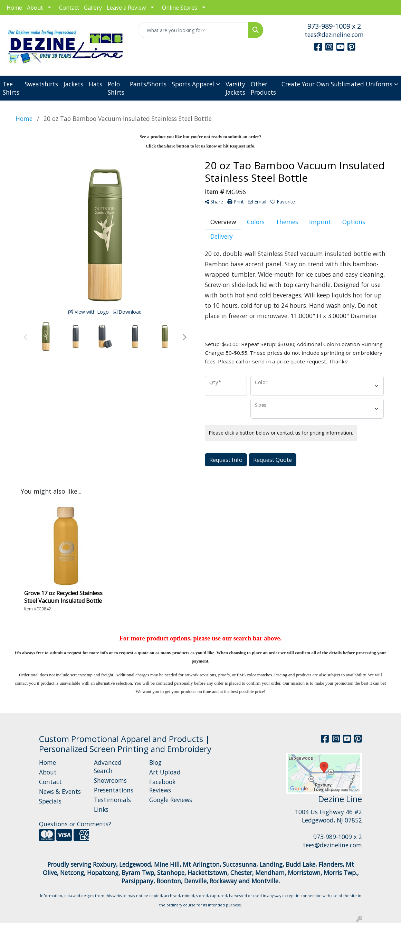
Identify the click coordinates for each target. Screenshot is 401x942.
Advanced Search (108, 766)
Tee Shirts (11, 88)
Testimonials (112, 800)
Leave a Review (126, 7)
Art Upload (165, 772)
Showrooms (110, 780)
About (35, 7)
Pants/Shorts (148, 84)
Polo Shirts (116, 88)
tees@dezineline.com (334, 34)
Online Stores (179, 7)
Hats (95, 84)
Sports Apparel (193, 84)
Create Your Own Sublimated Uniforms (336, 84)
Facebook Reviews (162, 786)
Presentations (113, 790)
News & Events (60, 791)
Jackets (73, 84)
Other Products (263, 88)
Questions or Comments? (75, 824)
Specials (50, 801)
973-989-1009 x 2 (334, 26)
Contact (69, 7)
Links (101, 809)
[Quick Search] (193, 30)
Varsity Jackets (235, 88)
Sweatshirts (41, 84)
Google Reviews (170, 800)
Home (14, 7)
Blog (155, 762)
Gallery (93, 7)
